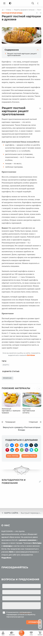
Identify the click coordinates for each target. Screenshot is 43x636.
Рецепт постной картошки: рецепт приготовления (22, 54)
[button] (35, 390)
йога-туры (37, 543)
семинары (7, 546)
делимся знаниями (27, 540)
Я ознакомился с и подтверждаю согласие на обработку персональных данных (20, 614)
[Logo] (21, 3)
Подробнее (6, 558)
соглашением (25, 612)
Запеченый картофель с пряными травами (11, 411)
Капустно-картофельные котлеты (28, 411)
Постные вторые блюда (12, 13)
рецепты (6, 365)
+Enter (31, 355)
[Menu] (4, 3)
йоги (11, 552)
